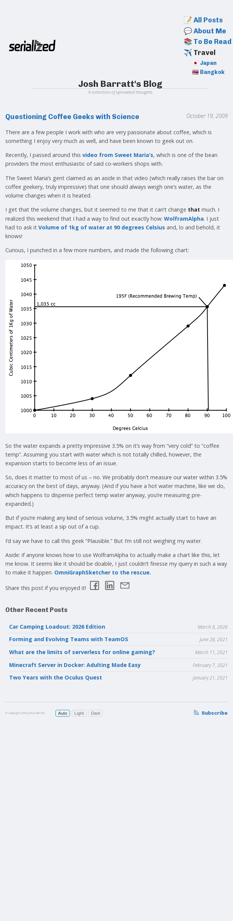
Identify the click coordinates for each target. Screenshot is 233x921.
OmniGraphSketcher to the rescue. (102, 572)
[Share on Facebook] (94, 586)
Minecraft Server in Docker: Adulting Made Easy (75, 664)
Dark (96, 713)
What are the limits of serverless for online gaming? (82, 652)
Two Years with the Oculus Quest (55, 677)
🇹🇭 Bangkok (208, 72)
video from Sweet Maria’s (117, 154)
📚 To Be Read (207, 42)
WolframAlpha (184, 218)
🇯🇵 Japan (204, 63)
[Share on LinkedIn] (109, 586)
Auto (62, 713)
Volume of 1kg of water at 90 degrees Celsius (101, 227)
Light (79, 713)
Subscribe (210, 713)
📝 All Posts (203, 20)
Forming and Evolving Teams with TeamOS (68, 639)
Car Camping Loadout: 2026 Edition (57, 626)
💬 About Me (205, 31)
